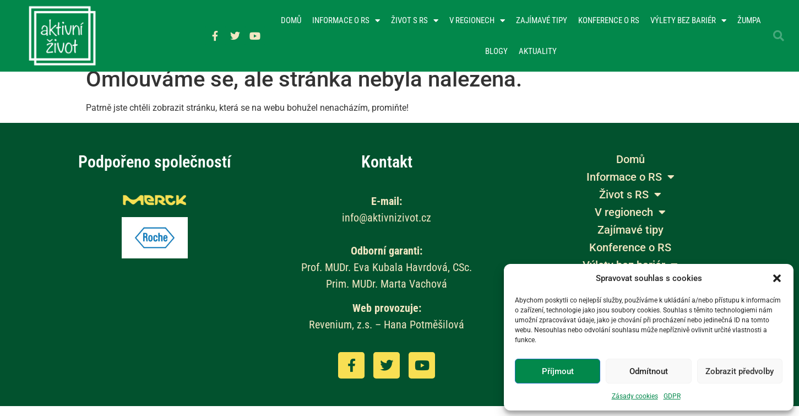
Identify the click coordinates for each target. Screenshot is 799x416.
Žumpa (749, 20)
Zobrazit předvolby (739, 371)
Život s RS (414, 20)
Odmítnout (648, 371)
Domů (291, 20)
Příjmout (558, 371)
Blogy (496, 51)
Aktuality (538, 51)
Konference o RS (608, 20)
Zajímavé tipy (541, 20)
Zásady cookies (635, 396)
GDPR (672, 396)
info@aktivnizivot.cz (386, 227)
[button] (776, 278)
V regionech (477, 20)
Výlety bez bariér (688, 20)
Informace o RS (346, 20)
